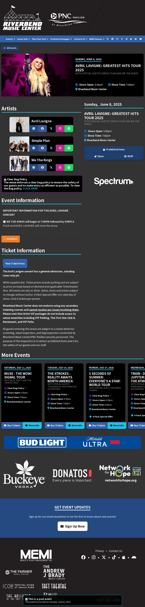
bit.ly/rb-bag (48, 241)
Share (99, 156)
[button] (20, 388)
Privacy (100, 551)
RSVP (128, 156)
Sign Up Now (72, 526)
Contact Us (115, 551)
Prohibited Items (113, 149)
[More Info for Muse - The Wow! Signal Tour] (21, 396)
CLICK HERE (30, 188)
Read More (10, 238)
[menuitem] (10, 39)
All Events (10, 48)
